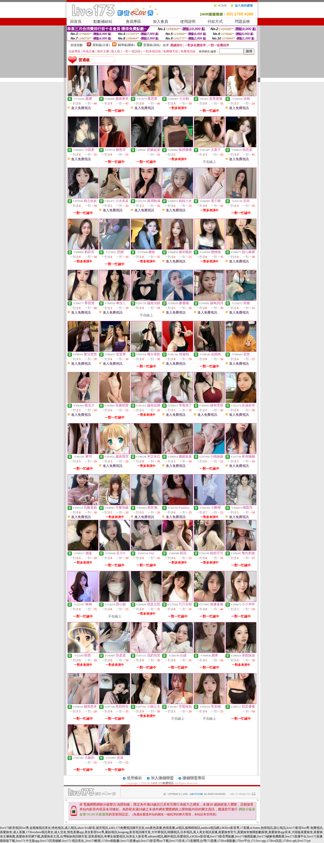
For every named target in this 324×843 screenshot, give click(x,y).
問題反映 (242, 21)
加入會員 (160, 21)
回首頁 (76, 21)
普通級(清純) (151, 45)
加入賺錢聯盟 (162, 778)
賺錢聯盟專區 (194, 778)
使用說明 (187, 21)
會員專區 (133, 21)
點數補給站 (102, 21)
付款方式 (215, 21)
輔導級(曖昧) (126, 45)
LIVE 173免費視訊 (162, 783)
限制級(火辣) (101, 45)
